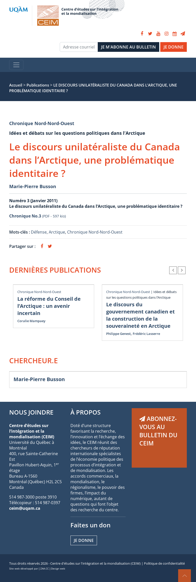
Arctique (57, 232)
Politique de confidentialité (164, 563)
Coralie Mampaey (31, 321)
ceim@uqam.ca (24, 508)
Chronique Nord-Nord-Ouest (41, 123)
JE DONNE (173, 47)
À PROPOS (85, 412)
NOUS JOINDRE (31, 412)
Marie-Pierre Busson (32, 186)
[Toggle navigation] (16, 65)
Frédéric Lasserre (146, 333)
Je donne (84, 540)
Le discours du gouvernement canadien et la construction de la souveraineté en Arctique (140, 315)
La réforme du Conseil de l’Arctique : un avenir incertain (49, 306)
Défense (39, 232)
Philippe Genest (118, 333)
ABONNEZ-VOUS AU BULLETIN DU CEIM (158, 431)
